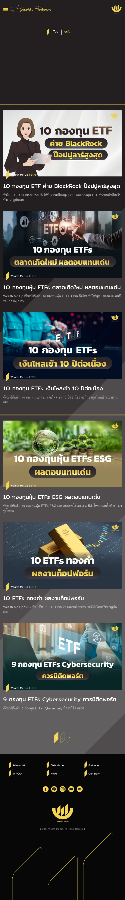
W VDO (17, 773)
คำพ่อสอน (93, 765)
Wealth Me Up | (23, 175)
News (54, 773)
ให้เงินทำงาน (57, 765)
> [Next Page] (69, 737)
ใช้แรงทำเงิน (19, 765)
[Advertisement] (62, 71)
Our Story (94, 773)
